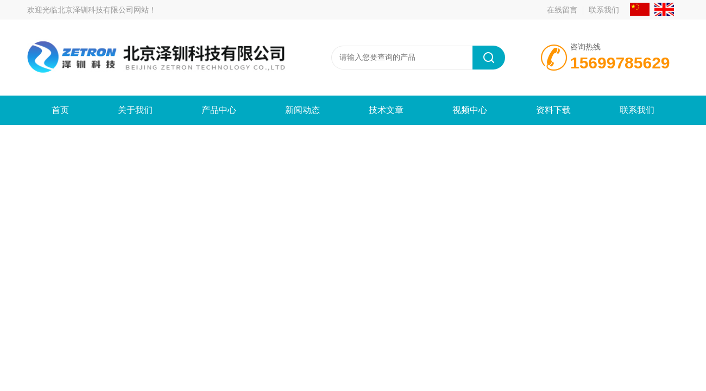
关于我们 (135, 110)
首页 (60, 110)
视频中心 (469, 110)
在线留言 (562, 9)
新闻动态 (302, 110)
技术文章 (386, 110)
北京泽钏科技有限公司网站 (103, 9)
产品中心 (218, 110)
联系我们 (604, 9)
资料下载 (553, 110)
